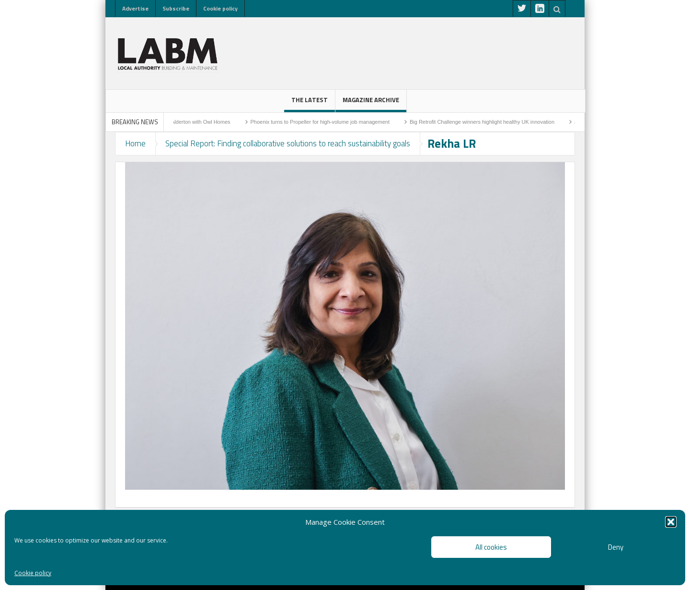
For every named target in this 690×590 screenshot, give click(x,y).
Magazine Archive (370, 103)
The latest (309, 103)
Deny (615, 547)
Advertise (135, 8)
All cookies (491, 547)
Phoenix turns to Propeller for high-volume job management (343, 122)
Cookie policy (32, 573)
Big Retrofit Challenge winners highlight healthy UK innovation (505, 122)
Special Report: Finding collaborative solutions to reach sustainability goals (287, 143)
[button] (671, 522)
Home (135, 143)
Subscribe (175, 8)
